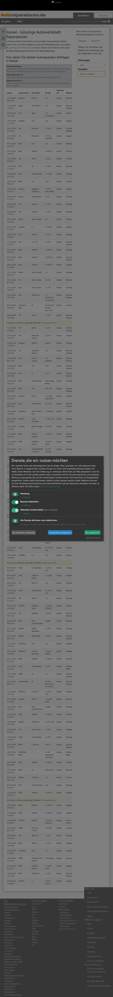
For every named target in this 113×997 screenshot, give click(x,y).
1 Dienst (24, 513)
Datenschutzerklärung (50, 486)
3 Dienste (25, 505)
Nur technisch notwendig (23, 532)
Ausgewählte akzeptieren (60, 532)
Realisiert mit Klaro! (93, 538)
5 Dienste (25, 497)
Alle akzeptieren (92, 532)
